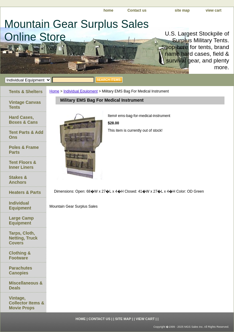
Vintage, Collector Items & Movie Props (26, 303)
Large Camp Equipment (21, 220)
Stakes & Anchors (18, 180)
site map (182, 10)
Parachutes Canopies (20, 270)
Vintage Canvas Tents (25, 105)
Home (54, 91)
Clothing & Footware (20, 255)
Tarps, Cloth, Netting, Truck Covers (23, 238)
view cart (213, 10)
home (108, 10)
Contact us (136, 10)
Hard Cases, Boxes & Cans (23, 120)
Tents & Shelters (25, 91)
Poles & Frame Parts (24, 150)
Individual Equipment (81, 91)
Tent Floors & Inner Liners (22, 165)
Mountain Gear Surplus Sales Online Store (76, 30)
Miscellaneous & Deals (26, 285)
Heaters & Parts (25, 192)
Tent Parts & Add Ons (26, 135)
